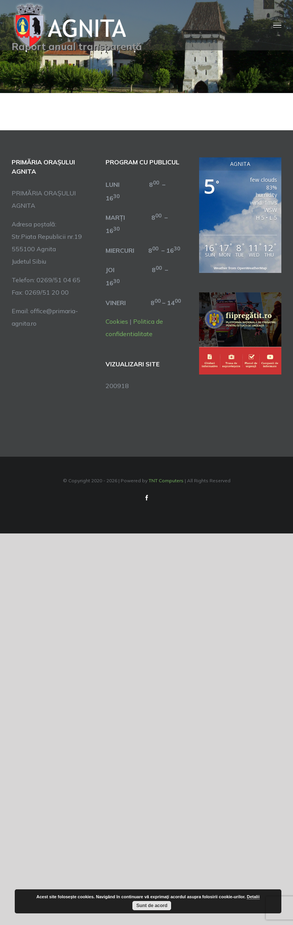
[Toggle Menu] (277, 25)
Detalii (253, 896)
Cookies (117, 321)
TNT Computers (166, 480)
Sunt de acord (151, 905)
